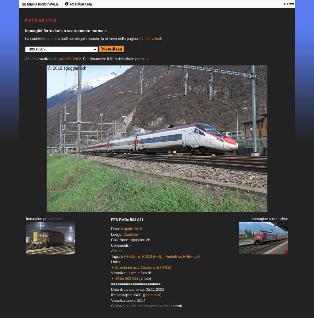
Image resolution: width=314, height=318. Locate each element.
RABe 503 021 (126, 278)
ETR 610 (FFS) (149, 256)
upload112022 (69, 59)
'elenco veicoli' (151, 39)
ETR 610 (128, 256)
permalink (152, 295)
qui (147, 59)
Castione (130, 234)
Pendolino (172, 256)
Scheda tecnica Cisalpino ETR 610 (142, 267)
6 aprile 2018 (131, 229)
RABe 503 (191, 256)
